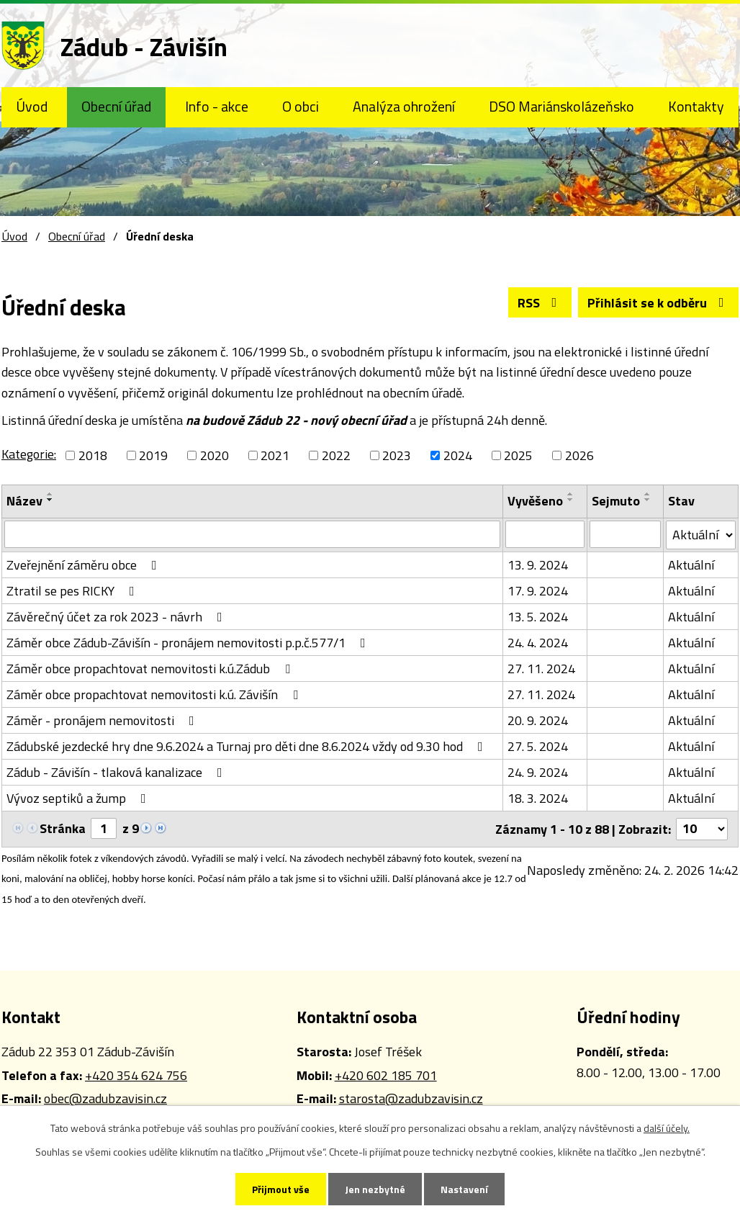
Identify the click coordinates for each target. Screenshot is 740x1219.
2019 (153, 455)
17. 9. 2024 (537, 590)
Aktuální (691, 565)
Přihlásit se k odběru (658, 302)
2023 (396, 455)
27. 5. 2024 (537, 746)
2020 (214, 455)
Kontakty (696, 106)
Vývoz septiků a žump (79, 798)
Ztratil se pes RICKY (73, 590)
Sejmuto (616, 500)
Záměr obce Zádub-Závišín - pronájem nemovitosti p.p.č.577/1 (188, 642)
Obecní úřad (116, 106)
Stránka (63, 828)
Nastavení (464, 1189)
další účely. (667, 1127)
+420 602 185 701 (386, 1075)
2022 (336, 455)
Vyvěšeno (535, 500)
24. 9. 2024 (537, 772)
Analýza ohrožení (404, 106)
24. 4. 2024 (537, 642)
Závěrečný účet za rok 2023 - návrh (117, 616)
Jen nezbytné (375, 1189)
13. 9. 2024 (537, 565)
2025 (518, 455)
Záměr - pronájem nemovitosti (103, 720)
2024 (457, 455)
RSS (540, 302)
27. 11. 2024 (541, 668)
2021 (275, 455)
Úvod (32, 106)
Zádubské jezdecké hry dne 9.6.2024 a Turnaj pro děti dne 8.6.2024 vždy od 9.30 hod (247, 746)
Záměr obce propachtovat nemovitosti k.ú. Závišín (155, 694)
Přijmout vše (281, 1189)
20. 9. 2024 (537, 720)
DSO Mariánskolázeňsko (561, 106)
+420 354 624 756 (136, 1075)
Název (24, 500)
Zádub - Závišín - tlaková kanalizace (117, 772)
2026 (579, 455)
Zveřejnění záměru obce (84, 565)
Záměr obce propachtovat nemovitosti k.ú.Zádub (151, 668)
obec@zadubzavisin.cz (105, 1098)
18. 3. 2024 (537, 798)
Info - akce (216, 106)
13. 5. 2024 (537, 616)
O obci (300, 106)
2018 (92, 455)
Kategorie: (28, 454)
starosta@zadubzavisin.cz (411, 1098)
